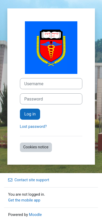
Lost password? (33, 126)
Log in (30, 114)
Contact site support (28, 180)
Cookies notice (36, 147)
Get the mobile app (24, 200)
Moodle (35, 214)
